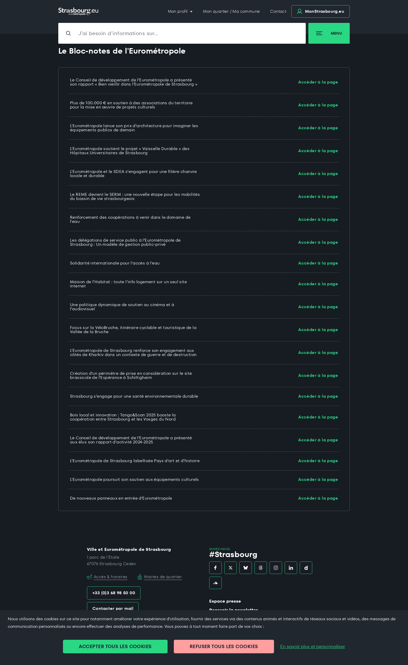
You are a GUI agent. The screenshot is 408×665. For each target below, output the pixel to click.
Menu (329, 33)
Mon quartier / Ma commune (231, 11)
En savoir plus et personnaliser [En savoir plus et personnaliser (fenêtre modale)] (312, 646)
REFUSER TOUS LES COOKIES (224, 646)
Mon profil (178, 11)
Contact (278, 11)
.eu (320, 11)
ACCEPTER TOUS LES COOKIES (115, 646)
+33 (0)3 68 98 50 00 (113, 593)
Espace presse (225, 601)
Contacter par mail (112, 608)
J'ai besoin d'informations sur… (118, 33)
